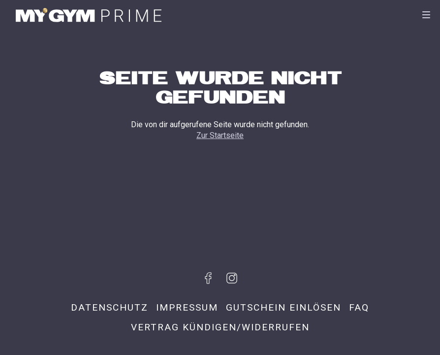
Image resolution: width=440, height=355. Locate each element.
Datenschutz (109, 307)
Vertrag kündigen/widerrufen (220, 327)
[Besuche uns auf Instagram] (232, 278)
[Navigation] (426, 15)
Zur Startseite (220, 135)
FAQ (359, 307)
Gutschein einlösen (283, 307)
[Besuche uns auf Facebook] (208, 278)
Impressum (187, 307)
